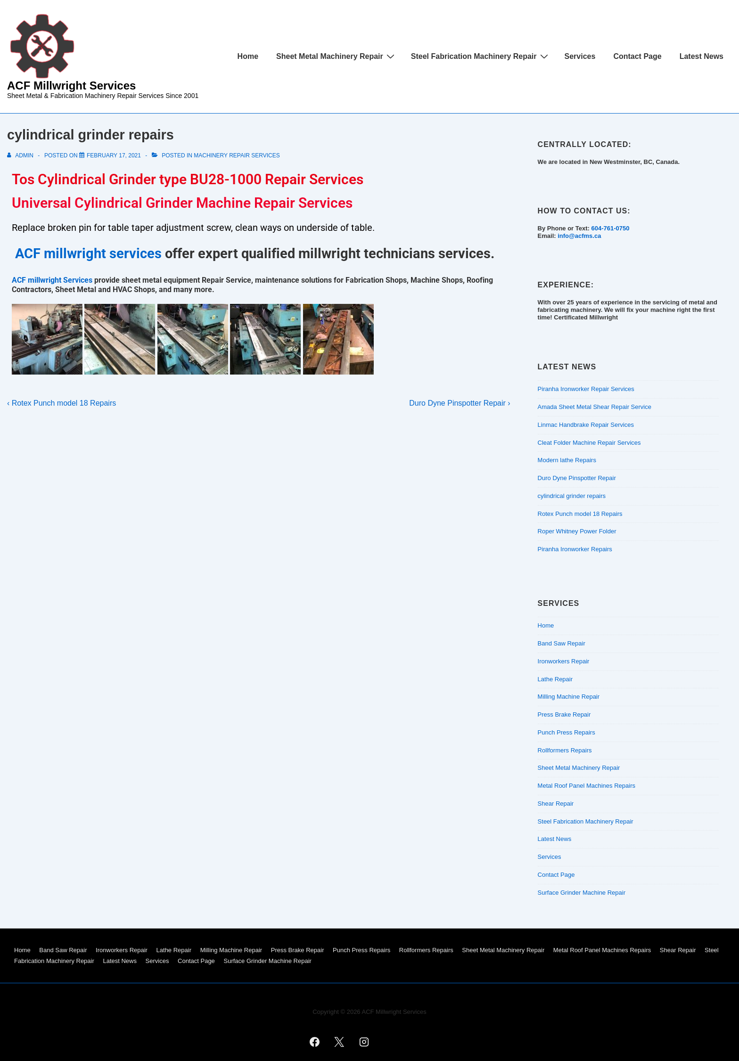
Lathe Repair (555, 679)
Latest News (701, 56)
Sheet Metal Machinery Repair (336, 56)
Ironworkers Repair (564, 661)
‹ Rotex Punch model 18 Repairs (61, 403)
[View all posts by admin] (21, 155)
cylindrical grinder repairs (572, 495)
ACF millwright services (88, 253)
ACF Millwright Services (71, 85)
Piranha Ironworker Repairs (575, 549)
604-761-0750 (610, 228)
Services (580, 56)
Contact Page (637, 56)
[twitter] (339, 1042)
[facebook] (314, 1042)
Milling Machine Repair (569, 696)
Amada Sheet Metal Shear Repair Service (594, 406)
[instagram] (364, 1042)
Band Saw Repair (561, 643)
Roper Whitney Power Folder (577, 531)
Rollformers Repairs (565, 750)
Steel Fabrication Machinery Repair (480, 56)
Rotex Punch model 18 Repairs (580, 513)
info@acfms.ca (579, 235)
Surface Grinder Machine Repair (581, 892)
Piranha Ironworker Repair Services (586, 388)
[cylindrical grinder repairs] (114, 155)
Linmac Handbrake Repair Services (586, 424)
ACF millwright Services (52, 280)
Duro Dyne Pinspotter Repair (577, 478)
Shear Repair (556, 803)
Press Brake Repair (564, 714)
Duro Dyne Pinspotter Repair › (459, 403)
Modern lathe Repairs (567, 460)
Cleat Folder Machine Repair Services (589, 442)
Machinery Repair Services (237, 155)
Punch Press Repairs (566, 732)
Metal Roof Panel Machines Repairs (586, 785)
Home (248, 56)
